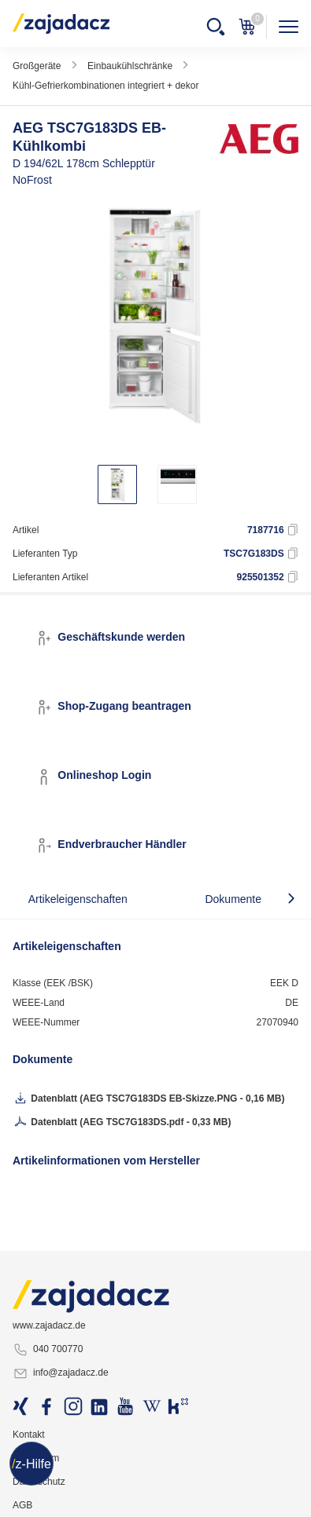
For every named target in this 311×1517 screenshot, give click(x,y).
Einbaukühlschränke (129, 65)
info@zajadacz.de (61, 1373)
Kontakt (29, 1434)
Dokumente (233, 899)
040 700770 (48, 1350)
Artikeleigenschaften (78, 899)
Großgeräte (37, 65)
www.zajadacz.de (49, 1325)
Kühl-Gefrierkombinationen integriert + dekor (105, 85)
